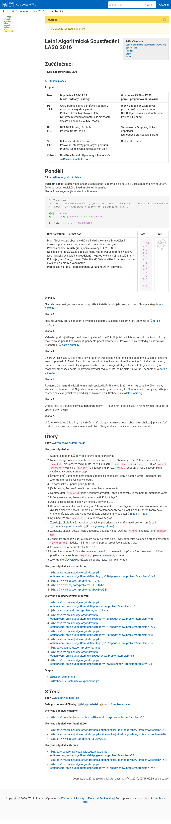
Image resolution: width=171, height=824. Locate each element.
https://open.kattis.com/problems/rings (76, 647)
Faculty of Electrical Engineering (95, 798)
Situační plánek (57, 81)
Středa (129, 56)
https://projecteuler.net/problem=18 (74, 716)
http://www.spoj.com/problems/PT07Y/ (77, 580)
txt (82, 704)
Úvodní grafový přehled (68, 177)
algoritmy (7, 21)
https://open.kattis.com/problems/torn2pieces (81, 610)
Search (149, 4)
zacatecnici (8, 31)
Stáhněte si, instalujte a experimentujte (76, 681)
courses (23, 11)
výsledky (73, 559)
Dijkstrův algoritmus (67, 697)
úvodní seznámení (64, 676)
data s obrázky (70, 345)
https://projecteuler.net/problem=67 (123, 716)
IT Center (66, 798)
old (12, 11)
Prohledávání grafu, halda (70, 443)
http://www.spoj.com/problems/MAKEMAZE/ (80, 589)
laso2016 (38, 11)
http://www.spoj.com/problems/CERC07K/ (78, 585)
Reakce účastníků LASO (77, 159)
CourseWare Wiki (19, 4)
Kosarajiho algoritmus (100, 526)
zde (135, 513)
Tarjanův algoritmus (65, 526)
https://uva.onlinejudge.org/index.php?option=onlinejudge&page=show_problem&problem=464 (109, 729)
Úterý (128, 54)
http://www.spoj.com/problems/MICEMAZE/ (79, 738)
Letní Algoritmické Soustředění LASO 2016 (146, 44)
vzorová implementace (116, 704)
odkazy (7, 23)
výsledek (93, 704)
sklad (6, 29)
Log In (164, 4)
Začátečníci (131, 47)
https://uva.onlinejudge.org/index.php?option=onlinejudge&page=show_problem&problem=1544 (110, 759)
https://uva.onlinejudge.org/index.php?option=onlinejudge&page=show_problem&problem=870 (109, 734)
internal (7, 19)
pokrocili (7, 25)
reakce (6, 27)
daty (77, 455)
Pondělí (129, 51)
